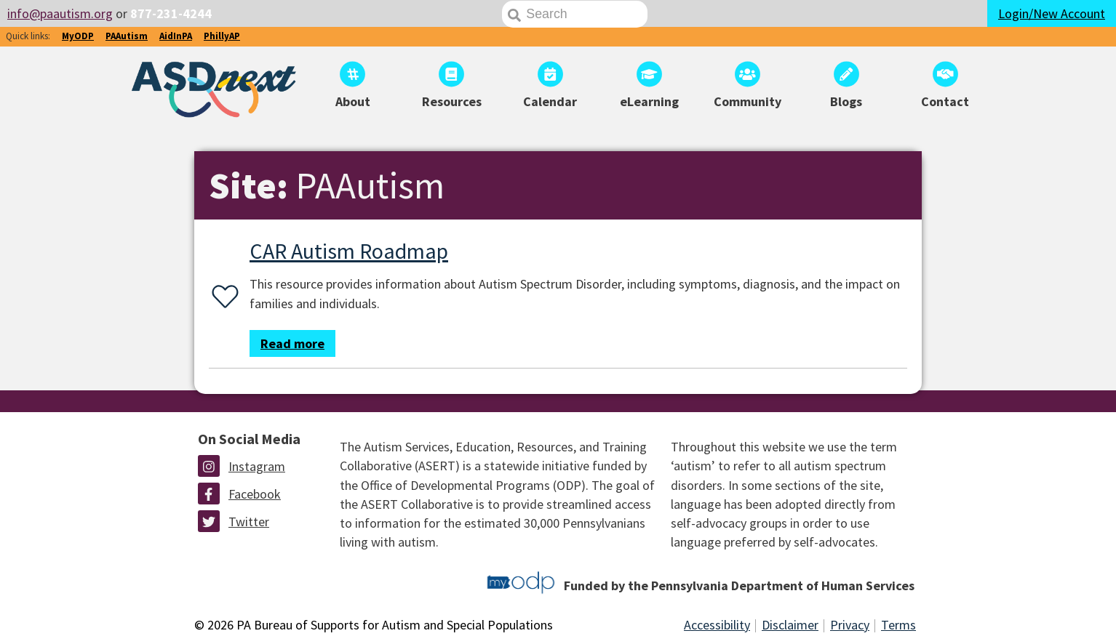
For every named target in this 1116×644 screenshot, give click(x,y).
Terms (898, 624)
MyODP (78, 36)
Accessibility (717, 624)
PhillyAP (222, 36)
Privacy (849, 624)
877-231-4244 (171, 13)
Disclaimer (790, 624)
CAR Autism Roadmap (349, 251)
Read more (292, 343)
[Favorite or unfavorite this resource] (222, 297)
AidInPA (175, 36)
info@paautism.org (60, 13)
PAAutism (126, 36)
